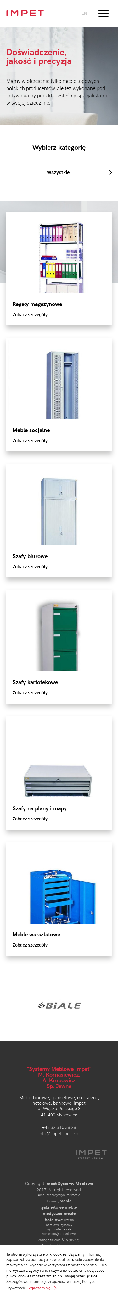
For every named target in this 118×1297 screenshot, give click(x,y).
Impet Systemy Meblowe (69, 1183)
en (84, 13)
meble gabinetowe (56, 1204)
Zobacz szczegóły (30, 314)
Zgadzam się (39, 1288)
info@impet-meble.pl (59, 1134)
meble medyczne (60, 1210)
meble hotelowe (60, 1216)
